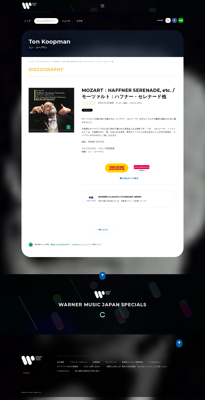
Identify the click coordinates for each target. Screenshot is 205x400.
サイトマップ (111, 362)
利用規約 (96, 362)
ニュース (66, 21)
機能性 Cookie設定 (58, 244)
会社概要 (60, 362)
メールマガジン (155, 362)
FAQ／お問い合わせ (92, 366)
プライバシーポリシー (78, 362)
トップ (27, 21)
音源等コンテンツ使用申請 (132, 362)
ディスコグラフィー (46, 21)
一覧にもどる (102, 230)
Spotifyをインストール (80, 244)
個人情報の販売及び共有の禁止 (87, 371)
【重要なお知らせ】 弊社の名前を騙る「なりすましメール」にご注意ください (137, 366)
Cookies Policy (63, 371)
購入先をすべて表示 (129, 178)
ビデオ (80, 21)
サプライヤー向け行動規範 (67, 366)
